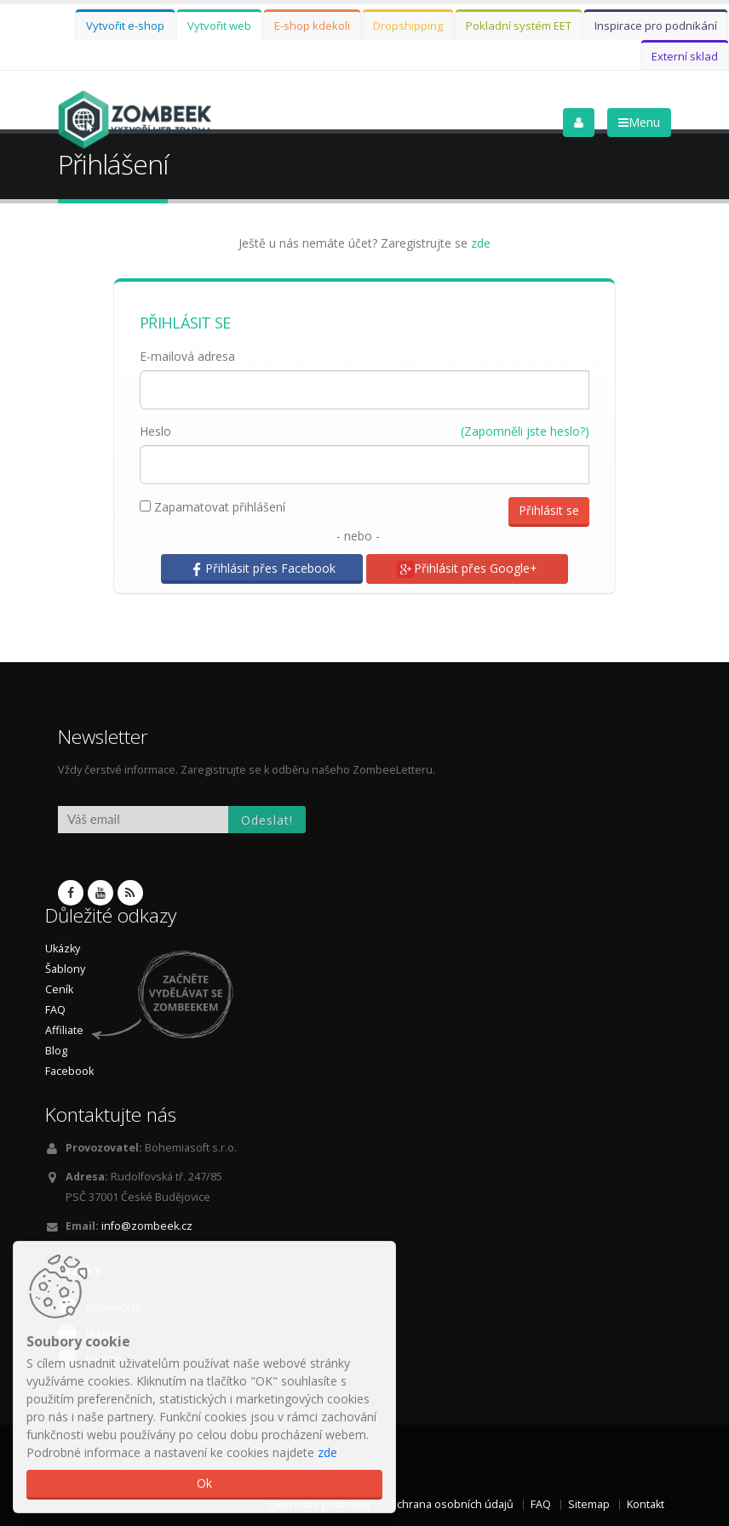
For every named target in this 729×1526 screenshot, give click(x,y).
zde (481, 243)
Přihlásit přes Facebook (262, 569)
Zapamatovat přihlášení (212, 507)
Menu (639, 122)
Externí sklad (685, 56)
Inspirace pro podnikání (655, 25)
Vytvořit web (219, 25)
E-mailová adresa (187, 356)
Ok (204, 1483)
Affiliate (64, 1030)
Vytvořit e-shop (125, 25)
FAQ (55, 1010)
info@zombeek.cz (146, 1226)
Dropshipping (408, 25)
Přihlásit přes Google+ (467, 569)
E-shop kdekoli (312, 25)
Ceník (59, 989)
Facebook (69, 1071)
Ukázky (62, 948)
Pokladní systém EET (518, 25)
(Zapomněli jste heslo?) (525, 431)
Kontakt (645, 1504)
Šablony (65, 969)
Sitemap (589, 1504)
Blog (56, 1050)
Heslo (155, 431)
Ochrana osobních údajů (451, 1504)
